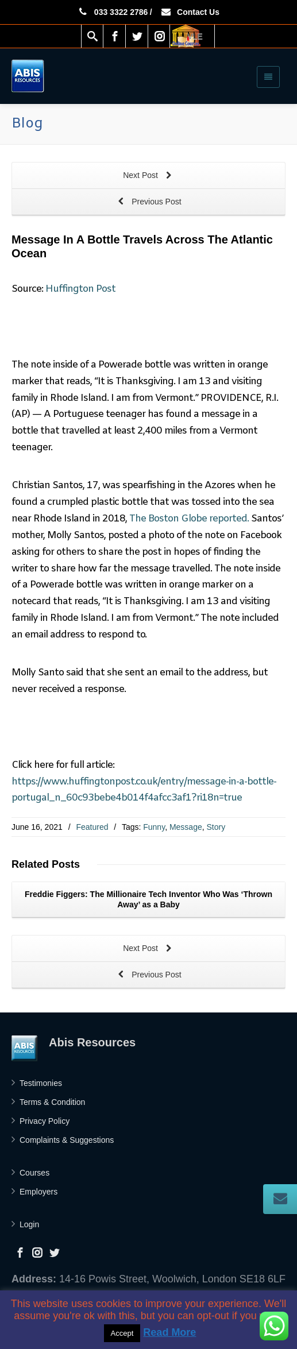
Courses (34, 1172)
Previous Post (148, 202)
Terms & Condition (52, 1102)
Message (185, 827)
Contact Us (189, 12)
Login (29, 1224)
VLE (194, 36)
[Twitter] (137, 36)
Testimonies (41, 1083)
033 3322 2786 (113, 12)
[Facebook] (114, 36)
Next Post (148, 176)
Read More (169, 1332)
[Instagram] (159, 36)
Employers (38, 1191)
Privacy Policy (45, 1121)
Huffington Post (80, 289)
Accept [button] (122, 1333)
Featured (92, 827)
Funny (154, 827)
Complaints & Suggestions (67, 1140)
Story (216, 827)
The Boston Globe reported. (189, 518)
